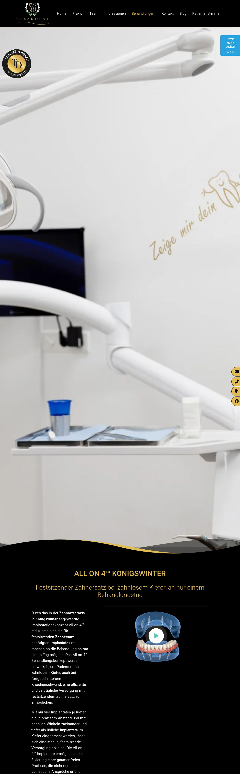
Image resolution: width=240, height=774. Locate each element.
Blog (183, 13)
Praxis (77, 13)
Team (94, 13)
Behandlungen (143, 13)
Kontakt (168, 13)
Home (62, 13)
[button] (156, 635)
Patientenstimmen (206, 13)
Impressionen (115, 13)
